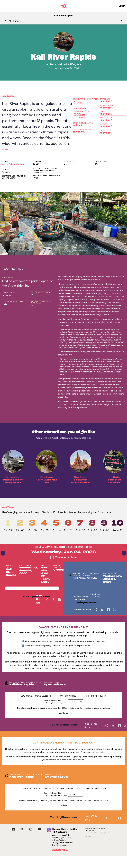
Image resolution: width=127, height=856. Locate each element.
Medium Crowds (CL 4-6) (68, 696)
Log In (121, 5)
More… (6, 149)
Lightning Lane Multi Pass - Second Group (15, 176)
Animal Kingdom (72, 64)
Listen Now (63, 850)
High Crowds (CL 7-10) (95, 696)
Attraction (55, 64)
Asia (4, 164)
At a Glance (14, 21)
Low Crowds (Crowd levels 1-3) (36, 696)
